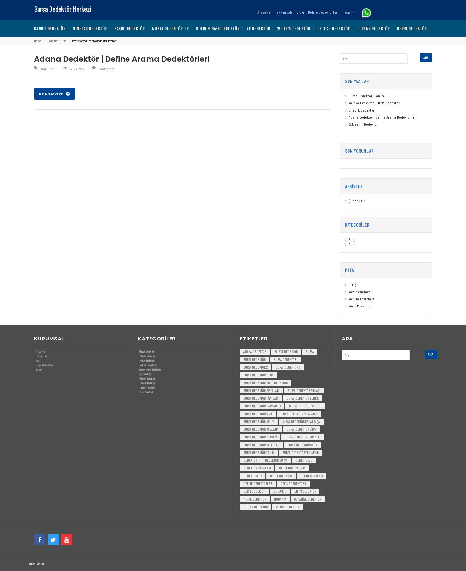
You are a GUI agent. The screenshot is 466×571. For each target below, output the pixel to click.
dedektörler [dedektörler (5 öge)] (252, 476)
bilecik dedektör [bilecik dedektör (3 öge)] (286, 352)
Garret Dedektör (146, 351)
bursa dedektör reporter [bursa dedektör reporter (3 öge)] (261, 445)
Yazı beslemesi (360, 291)
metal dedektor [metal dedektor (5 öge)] (254, 499)
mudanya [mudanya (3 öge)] (280, 499)
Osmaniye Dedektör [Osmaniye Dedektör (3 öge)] (307, 499)
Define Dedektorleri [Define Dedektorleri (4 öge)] (257, 483)
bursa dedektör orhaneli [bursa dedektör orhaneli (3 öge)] (302, 437)
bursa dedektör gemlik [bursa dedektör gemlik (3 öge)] (303, 398)
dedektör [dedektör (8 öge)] (250, 460)
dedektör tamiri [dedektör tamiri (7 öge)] (281, 476)
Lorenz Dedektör (147, 387)
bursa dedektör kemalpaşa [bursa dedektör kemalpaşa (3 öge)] (301, 421)
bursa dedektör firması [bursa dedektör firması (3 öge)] (304, 390)
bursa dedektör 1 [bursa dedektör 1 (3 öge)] (286, 359)
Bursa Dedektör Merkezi (62, 9)
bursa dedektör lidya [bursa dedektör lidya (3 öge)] (302, 429)
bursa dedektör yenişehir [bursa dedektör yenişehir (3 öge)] (301, 452)
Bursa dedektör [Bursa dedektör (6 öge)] (254, 359)
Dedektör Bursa (56, 41)
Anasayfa (40, 351)
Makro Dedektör (146, 360)
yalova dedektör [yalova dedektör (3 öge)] (287, 507)
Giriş (353, 284)
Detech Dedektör (147, 383)
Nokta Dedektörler (148, 365)
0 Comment (105, 68)
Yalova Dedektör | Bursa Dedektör (374, 103)
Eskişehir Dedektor (363, 124)
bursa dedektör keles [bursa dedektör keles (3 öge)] (258, 421)
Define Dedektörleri (44, 365)
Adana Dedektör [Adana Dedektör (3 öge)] (254, 352)
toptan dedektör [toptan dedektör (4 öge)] (255, 507)
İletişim (39, 369)
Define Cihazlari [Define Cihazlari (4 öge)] (311, 476)
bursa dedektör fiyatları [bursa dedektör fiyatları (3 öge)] (261, 398)
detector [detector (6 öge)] (279, 491)
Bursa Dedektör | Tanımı (367, 95)
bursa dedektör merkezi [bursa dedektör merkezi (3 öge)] (260, 437)
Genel (51, 68)
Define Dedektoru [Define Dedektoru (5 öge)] (293, 483)
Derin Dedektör (146, 392)
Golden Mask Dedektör (150, 369)
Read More (51, 94)
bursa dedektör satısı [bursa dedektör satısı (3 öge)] (302, 445)
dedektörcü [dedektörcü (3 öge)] (303, 460)
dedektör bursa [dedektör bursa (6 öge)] (276, 460)
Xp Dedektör (145, 374)
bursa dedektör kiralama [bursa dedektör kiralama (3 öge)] (261, 429)
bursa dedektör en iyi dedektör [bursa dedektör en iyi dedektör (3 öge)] (265, 383)
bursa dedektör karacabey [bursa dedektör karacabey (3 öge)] (299, 414)
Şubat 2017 (357, 201)
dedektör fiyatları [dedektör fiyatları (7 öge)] (292, 468)
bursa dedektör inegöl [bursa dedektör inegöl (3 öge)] (305, 406)
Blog (42, 68)
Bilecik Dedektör (362, 110)
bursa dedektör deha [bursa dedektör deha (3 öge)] (258, 375)
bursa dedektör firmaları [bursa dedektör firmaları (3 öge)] (261, 390)
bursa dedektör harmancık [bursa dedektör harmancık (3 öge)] (262, 406)
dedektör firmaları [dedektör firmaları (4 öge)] (257, 468)
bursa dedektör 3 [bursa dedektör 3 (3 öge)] (288, 367)
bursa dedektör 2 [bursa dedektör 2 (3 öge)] (255, 367)
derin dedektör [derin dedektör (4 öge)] (254, 491)
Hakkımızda (41, 356)
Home (37, 41)
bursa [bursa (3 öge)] (310, 352)
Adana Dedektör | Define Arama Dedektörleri (121, 59)
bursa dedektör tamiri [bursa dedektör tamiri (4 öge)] (258, 452)
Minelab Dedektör (147, 356)
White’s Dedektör (147, 378)
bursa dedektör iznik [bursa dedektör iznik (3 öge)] (257, 414)
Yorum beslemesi (362, 298)
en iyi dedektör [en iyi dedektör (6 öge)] (305, 491)
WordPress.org (360, 306)
